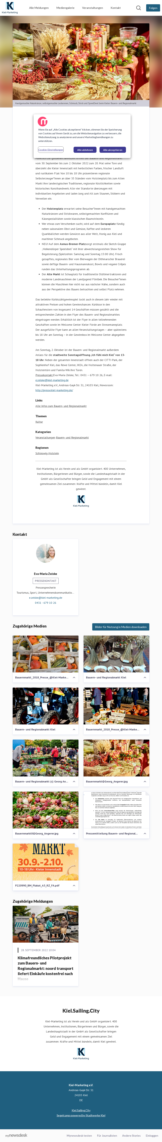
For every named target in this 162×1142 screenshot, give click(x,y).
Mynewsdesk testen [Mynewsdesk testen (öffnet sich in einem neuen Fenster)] (79, 1135)
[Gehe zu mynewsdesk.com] (16, 1135)
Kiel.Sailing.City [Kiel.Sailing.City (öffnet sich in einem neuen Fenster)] (81, 1110)
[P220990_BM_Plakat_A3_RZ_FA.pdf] (45, 862)
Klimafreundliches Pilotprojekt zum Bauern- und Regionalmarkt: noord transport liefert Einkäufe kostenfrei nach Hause (45, 968)
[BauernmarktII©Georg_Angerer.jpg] (45, 810)
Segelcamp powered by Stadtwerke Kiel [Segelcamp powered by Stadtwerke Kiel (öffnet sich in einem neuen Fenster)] (81, 1115)
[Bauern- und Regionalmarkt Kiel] (116, 654)
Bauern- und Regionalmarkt (72, 437)
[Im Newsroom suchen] (138, 7)
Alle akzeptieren (112, 149)
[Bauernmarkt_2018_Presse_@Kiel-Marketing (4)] (116, 706)
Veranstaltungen (92, 7)
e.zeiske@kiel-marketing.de (52, 380)
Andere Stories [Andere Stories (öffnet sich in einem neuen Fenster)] (131, 1135)
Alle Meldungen (39, 7)
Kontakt (116, 7)
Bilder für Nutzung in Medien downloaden (121, 627)
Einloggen (152, 1135)
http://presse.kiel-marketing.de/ (54, 390)
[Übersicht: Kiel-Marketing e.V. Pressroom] (10, 8)
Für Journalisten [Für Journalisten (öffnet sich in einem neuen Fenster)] (107, 1135)
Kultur (39, 422)
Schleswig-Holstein (47, 453)
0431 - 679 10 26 (45, 602)
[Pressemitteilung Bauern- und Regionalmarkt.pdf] (116, 810)
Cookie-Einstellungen (50, 149)
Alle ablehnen (85, 149)
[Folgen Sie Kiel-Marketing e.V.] (153, 8)
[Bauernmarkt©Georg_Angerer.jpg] (116, 758)
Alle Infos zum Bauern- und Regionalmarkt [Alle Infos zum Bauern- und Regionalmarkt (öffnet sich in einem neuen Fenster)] (61, 406)
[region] (82, 136)
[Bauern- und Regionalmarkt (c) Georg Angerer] (45, 758)
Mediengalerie (65, 7)
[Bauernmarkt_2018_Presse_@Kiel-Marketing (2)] (45, 654)
